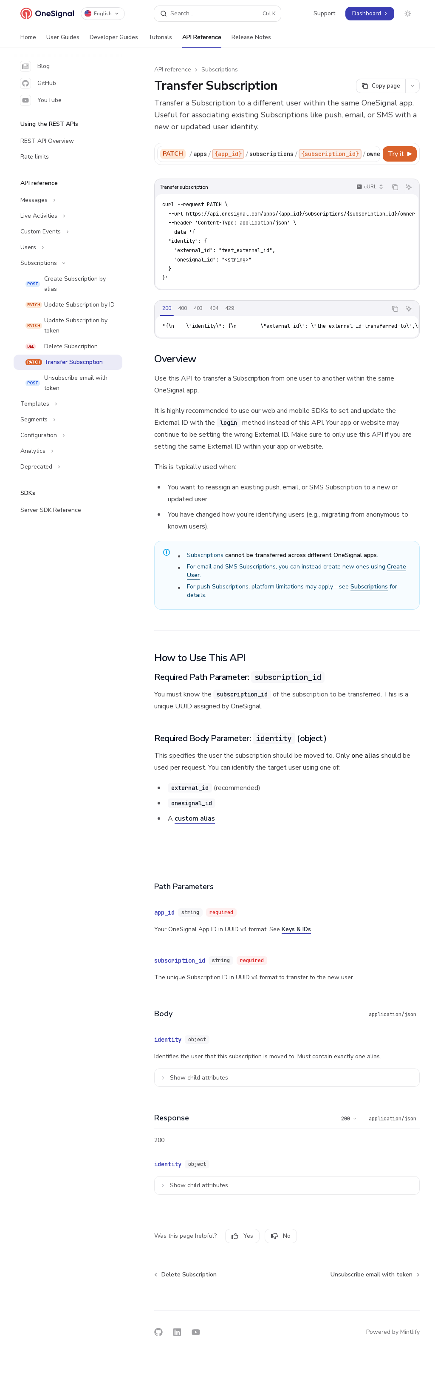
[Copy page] (380, 86)
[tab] (167, 308)
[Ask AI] (408, 187)
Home (28, 40)
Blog (35, 66)
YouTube (41, 100)
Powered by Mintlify (393, 1332)
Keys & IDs (296, 929)
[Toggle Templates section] (68, 404)
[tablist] (270, 308)
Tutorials (160, 40)
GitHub (38, 83)
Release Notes (251, 40)
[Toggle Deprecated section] (68, 467)
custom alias (195, 818)
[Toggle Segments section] (68, 419)
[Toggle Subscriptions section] (68, 263)
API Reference (201, 40)
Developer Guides (114, 40)
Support (324, 13)
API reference (172, 69)
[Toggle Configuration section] (68, 435)
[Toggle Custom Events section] (68, 231)
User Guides (62, 40)
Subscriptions (219, 69)
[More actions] (412, 86)
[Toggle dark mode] (408, 13)
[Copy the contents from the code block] (395, 187)
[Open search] (217, 13)
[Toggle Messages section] (68, 200)
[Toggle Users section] (68, 247)
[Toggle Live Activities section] (68, 216)
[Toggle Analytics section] (68, 451)
